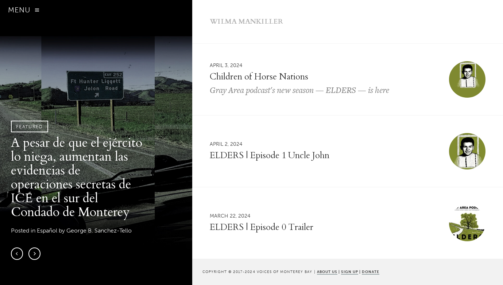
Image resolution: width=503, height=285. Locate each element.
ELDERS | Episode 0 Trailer (261, 227)
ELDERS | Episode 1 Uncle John (269, 155)
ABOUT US (327, 271)
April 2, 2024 (226, 144)
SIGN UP (349, 271)
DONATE (370, 271)
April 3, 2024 (226, 65)
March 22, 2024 (230, 215)
